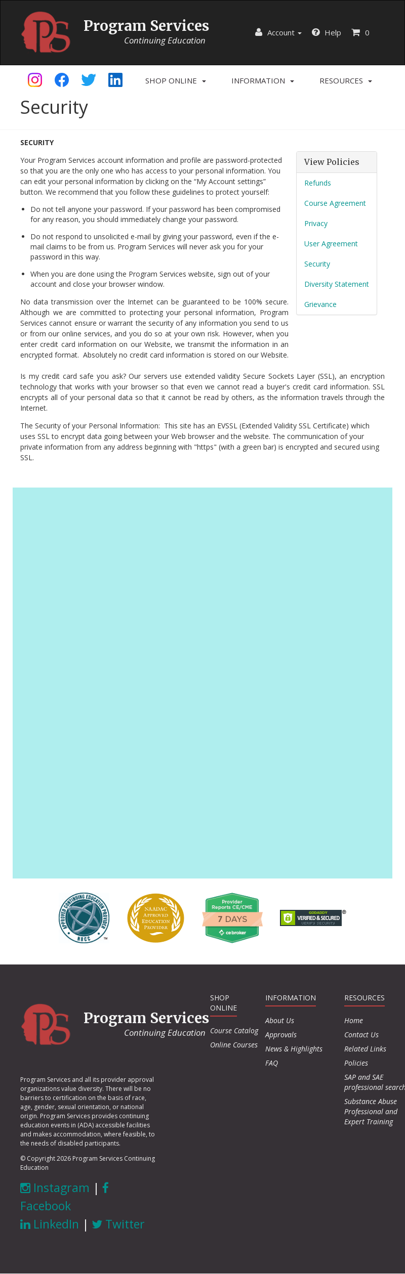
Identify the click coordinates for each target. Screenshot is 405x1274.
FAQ (271, 1063)
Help (326, 32)
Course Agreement (335, 203)
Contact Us (361, 1034)
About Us (279, 1020)
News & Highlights (293, 1048)
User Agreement (331, 243)
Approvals (281, 1034)
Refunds (317, 183)
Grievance (320, 304)
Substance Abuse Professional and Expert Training (370, 1111)
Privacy (316, 223)
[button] (176, 80)
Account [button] (278, 32)
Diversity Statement (336, 284)
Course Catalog (234, 1030)
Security (317, 264)
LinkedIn (49, 1224)
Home (353, 1020)
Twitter (118, 1224)
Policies (356, 1063)
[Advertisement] (202, 681)
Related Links (365, 1048)
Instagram (55, 1187)
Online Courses (234, 1044)
